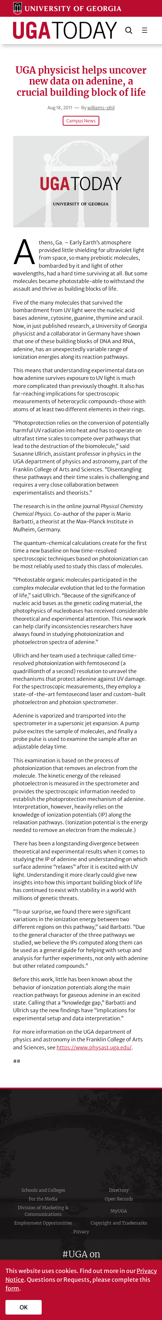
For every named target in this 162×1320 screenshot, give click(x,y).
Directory (119, 1190)
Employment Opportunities (43, 1223)
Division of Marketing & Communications (43, 1211)
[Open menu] (144, 30)
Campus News (81, 120)
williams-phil (101, 107)
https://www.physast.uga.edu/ (94, 1047)
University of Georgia (81, 1137)
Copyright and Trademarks (119, 1223)
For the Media (43, 1199)
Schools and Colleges (43, 1190)
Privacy (81, 1231)
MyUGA (119, 1211)
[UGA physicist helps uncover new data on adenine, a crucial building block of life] (81, 181)
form (12, 1288)
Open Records (119, 1199)
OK (24, 1307)
